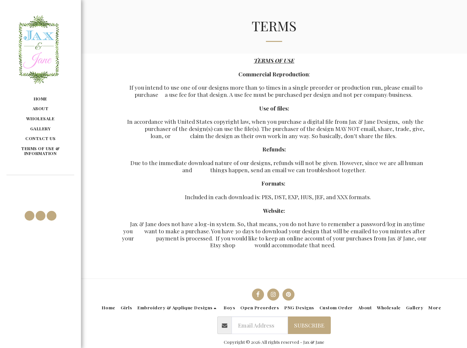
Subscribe (309, 325)
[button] (40, 185)
